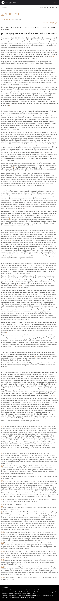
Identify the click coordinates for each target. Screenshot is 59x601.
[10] (19, 286)
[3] (2, 466)
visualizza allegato (49, 23)
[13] (35, 356)
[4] (40, 152)
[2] (9, 105)
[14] (12, 380)
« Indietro (4, 8)
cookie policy (32, 593)
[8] (10, 219)
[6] (13, 167)
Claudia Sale (17, 19)
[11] (7, 332)
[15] (54, 396)
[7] (24, 208)
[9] (11, 240)
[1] (2, 426)
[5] (26, 156)
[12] (12, 346)
